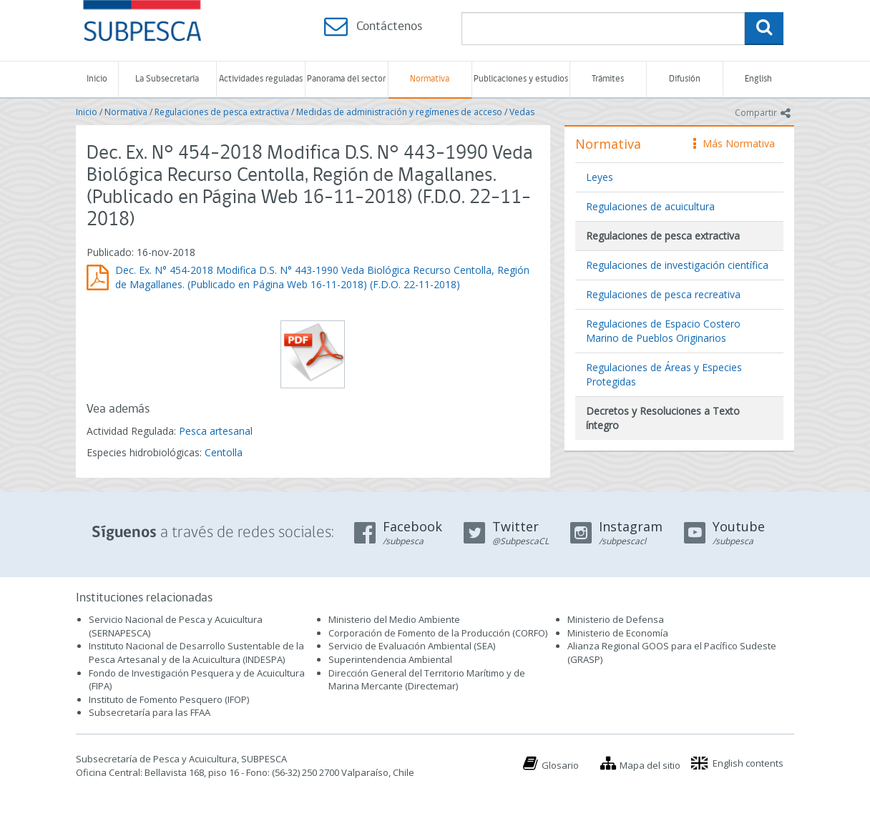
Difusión (684, 79)
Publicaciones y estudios (521, 79)
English (758, 79)
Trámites (608, 79)
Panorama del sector (346, 79)
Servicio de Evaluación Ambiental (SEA (410, 645)
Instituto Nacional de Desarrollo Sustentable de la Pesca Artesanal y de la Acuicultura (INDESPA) (196, 652)
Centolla (224, 452)
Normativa (429, 79)
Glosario (560, 765)
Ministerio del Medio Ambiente (394, 619)
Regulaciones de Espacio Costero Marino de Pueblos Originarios (663, 331)
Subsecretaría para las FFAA (149, 712)
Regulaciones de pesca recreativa (663, 294)
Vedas (521, 112)
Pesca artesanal (216, 431)
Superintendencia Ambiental (390, 659)
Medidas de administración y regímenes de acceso (399, 112)
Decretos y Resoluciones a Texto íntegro (663, 418)
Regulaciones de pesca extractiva (222, 112)
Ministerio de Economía (617, 632)
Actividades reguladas (261, 79)
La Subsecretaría (167, 79)
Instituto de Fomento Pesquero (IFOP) (169, 699)
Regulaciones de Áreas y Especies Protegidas (664, 374)
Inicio (97, 79)
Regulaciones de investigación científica (677, 265)
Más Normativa (734, 143)
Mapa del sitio (650, 765)
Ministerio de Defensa (615, 619)
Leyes (599, 177)
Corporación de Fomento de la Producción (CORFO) (437, 632)
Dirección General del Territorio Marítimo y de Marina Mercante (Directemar (426, 680)
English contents (748, 763)
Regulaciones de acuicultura (650, 206)
